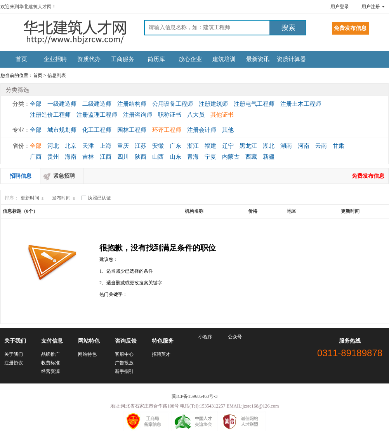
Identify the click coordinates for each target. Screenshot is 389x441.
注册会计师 (201, 130)
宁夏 (210, 157)
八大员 (196, 115)
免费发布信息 (368, 176)
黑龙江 (248, 146)
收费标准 (50, 363)
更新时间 (33, 198)
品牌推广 (50, 354)
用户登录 (339, 6)
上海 (105, 146)
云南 (321, 146)
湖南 (286, 146)
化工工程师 (96, 130)
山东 (175, 157)
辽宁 (228, 146)
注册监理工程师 (96, 115)
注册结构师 (131, 104)
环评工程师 (166, 130)
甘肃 (338, 146)
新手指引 (124, 371)
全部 (36, 104)
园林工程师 (131, 130)
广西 (36, 157)
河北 (53, 146)
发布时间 (65, 198)
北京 (70, 146)
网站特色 (87, 354)
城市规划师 (61, 130)
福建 (210, 146)
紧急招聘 (64, 176)
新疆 (268, 157)
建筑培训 (224, 59)
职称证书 (169, 115)
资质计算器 (291, 59)
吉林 (88, 157)
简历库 (156, 59)
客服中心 (124, 354)
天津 (88, 146)
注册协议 (13, 363)
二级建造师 (96, 104)
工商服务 (122, 59)
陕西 (140, 157)
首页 (21, 59)
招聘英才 (161, 354)
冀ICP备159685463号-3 (195, 396)
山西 (158, 157)
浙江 (193, 146)
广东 (175, 146)
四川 (123, 157)
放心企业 (190, 59)
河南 (303, 146)
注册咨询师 (137, 115)
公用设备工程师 (172, 104)
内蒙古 (231, 157)
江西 (105, 157)
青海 (193, 157)
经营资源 (50, 371)
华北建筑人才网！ (37, 6)
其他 (228, 130)
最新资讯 (257, 59)
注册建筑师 (213, 104)
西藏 (251, 157)
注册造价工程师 (50, 115)
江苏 (140, 146)
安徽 (158, 146)
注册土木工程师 (300, 104)
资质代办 (89, 59)
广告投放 (124, 363)
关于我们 (13, 354)
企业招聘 (55, 59)
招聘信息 (20, 176)
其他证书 (222, 115)
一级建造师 (61, 104)
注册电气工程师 (254, 104)
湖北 (268, 146)
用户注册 (370, 6)
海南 (70, 157)
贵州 (53, 157)
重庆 (123, 146)
